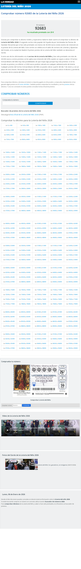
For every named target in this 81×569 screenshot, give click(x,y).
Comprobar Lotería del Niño (40, 400)
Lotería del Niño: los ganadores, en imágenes (36, 465)
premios (67, 84)
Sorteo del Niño (24, 84)
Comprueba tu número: (10, 100)
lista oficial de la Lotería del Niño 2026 (24, 114)
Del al (9, 125)
